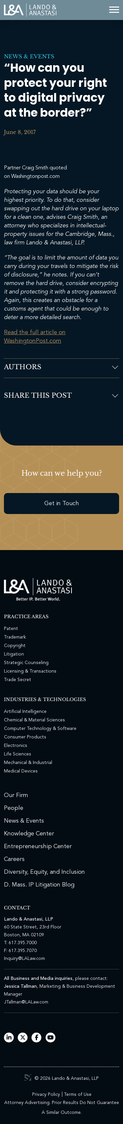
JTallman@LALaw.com (26, 1002)
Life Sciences (17, 754)
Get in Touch (61, 503)
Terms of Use (78, 1094)
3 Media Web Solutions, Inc (28, 1077)
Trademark (15, 637)
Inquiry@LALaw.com (24, 958)
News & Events (29, 56)
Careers (14, 859)
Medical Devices (21, 771)
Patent (11, 628)
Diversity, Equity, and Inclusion (44, 872)
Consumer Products (25, 737)
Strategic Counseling (26, 662)
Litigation (14, 654)
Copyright (15, 645)
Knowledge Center (29, 834)
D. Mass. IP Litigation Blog (39, 885)
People (13, 808)
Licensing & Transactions (30, 671)
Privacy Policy (46, 1094)
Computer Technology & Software (40, 728)
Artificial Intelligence (25, 711)
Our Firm (16, 795)
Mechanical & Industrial (28, 762)
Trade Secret (17, 679)
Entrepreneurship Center (38, 846)
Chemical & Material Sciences (34, 720)
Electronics (15, 745)
